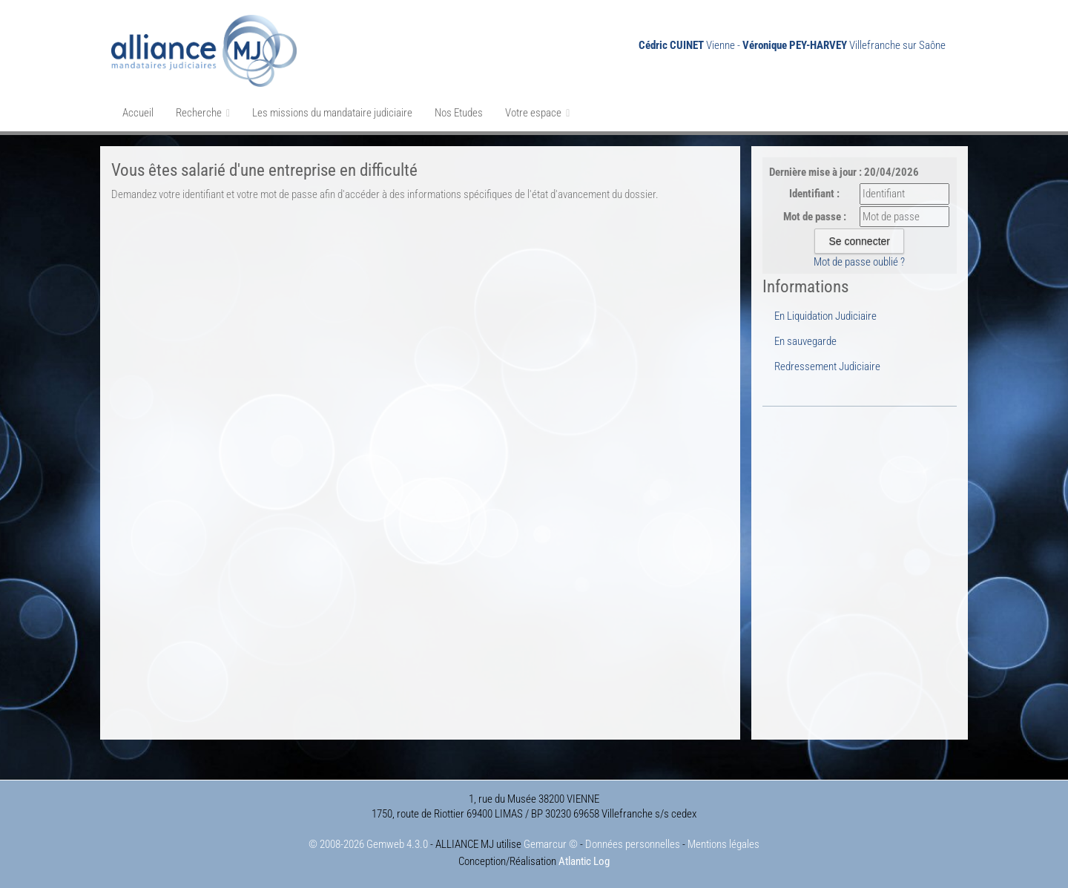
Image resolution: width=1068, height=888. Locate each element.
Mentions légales (723, 844)
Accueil (138, 112)
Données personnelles (632, 844)
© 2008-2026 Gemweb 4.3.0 (368, 844)
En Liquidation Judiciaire (825, 316)
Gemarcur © (551, 844)
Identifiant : (814, 193)
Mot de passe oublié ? (859, 262)
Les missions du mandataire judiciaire (332, 112)
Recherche (203, 112)
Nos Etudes (459, 112)
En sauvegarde (805, 341)
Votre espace (537, 112)
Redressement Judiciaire (827, 366)
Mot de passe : (814, 216)
